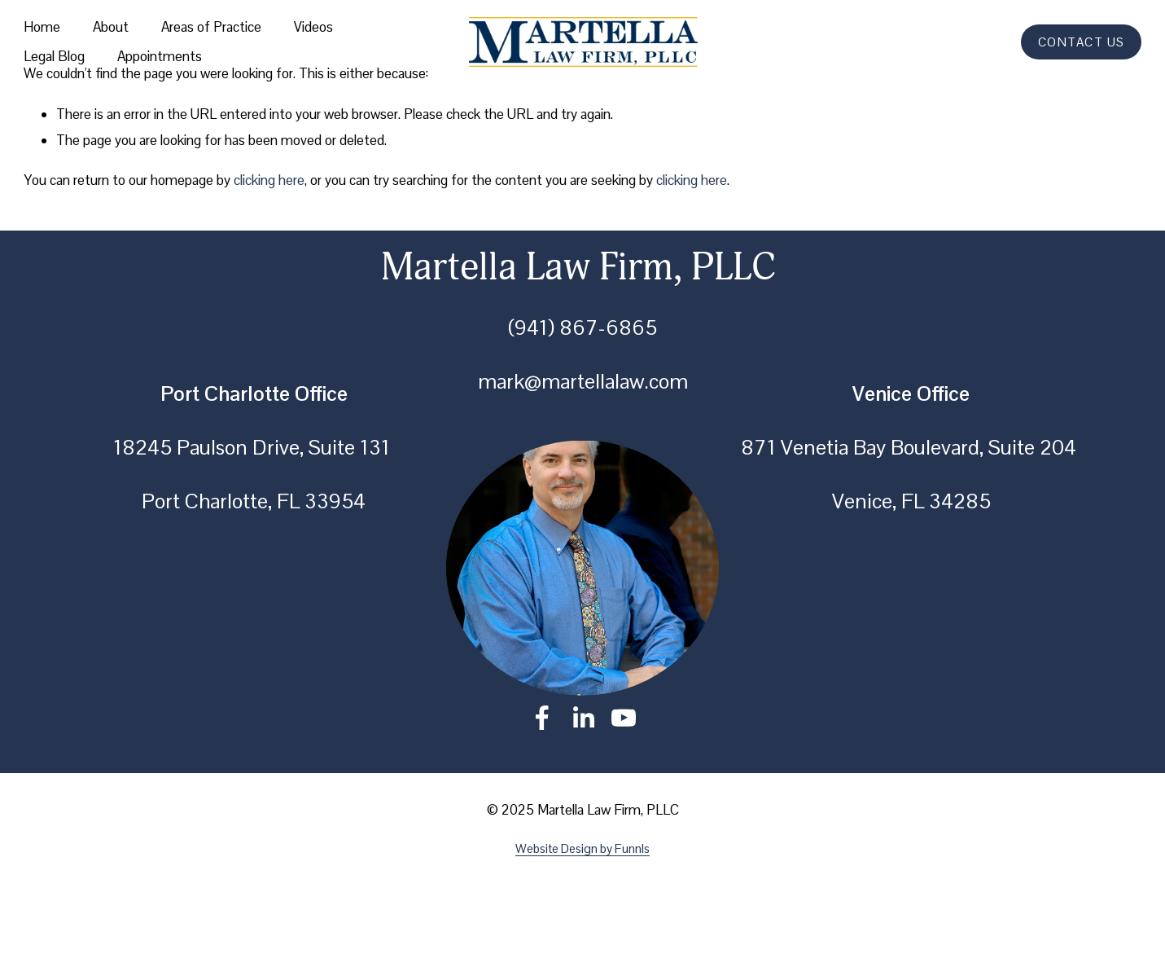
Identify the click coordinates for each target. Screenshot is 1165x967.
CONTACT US (1081, 42)
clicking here (269, 180)
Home (42, 27)
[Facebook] (542, 718)
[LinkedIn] (583, 718)
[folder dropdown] (211, 27)
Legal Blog (54, 56)
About (111, 27)
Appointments (159, 56)
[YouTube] (624, 718)
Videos (313, 27)
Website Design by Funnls (582, 848)
